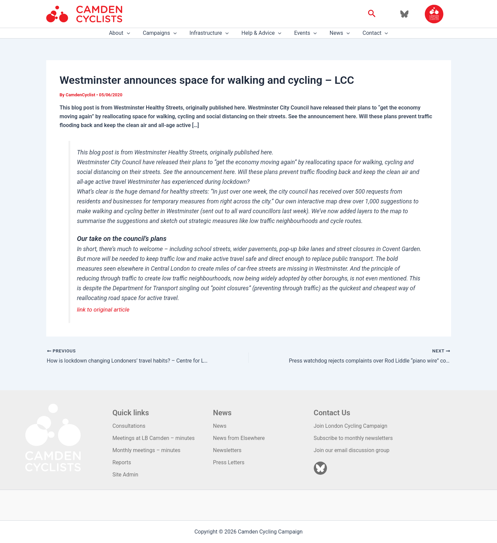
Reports (121, 462)
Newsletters (227, 450)
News (336, 33)
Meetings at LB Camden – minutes (153, 438)
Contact (369, 33)
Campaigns (164, 33)
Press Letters (229, 462)
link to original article (103, 309)
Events (303, 33)
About (125, 33)
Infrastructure (211, 33)
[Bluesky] (404, 14)
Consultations (129, 425)
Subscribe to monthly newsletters (354, 438)
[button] (372, 14)
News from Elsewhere (239, 438)
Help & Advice (261, 33)
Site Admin (125, 474)
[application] (133, 33)
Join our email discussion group (352, 450)
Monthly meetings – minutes (146, 450)
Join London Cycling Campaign (351, 425)
